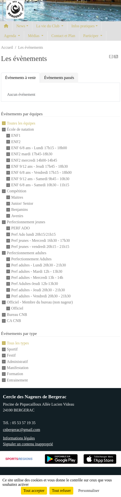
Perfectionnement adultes (26, 253)
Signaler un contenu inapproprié (28, 444)
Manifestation (17, 368)
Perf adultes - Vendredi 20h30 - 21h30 (41, 296)
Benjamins (19, 210)
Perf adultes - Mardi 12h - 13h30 (36, 271)
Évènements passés (59, 78)
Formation (15, 374)
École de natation (20, 129)
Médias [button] (34, 36)
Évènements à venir (20, 78)
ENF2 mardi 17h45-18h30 (31, 154)
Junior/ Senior (22, 203)
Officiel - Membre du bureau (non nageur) (40, 302)
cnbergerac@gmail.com (21, 430)
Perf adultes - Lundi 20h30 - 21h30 (38, 265)
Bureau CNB (17, 314)
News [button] (20, 26)
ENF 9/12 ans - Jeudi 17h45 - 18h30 (39, 166)
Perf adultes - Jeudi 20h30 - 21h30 (38, 290)
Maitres (17, 197)
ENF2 (15, 142)
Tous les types (18, 343)
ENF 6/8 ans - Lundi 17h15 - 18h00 (39, 148)
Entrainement (17, 380)
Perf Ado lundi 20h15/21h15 (33, 234)
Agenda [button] (10, 36)
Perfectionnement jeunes (26, 222)
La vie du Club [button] (48, 26)
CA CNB (14, 321)
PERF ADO (20, 228)
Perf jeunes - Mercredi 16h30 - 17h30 (40, 240)
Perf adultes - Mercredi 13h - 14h (37, 277)
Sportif (12, 349)
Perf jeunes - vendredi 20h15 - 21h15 (40, 247)
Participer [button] (91, 36)
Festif (11, 355)
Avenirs (17, 216)
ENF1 (15, 136)
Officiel (17, 308)
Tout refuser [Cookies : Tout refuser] (61, 490)
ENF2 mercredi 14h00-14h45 (34, 160)
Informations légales (19, 438)
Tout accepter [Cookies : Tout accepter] (33, 490)
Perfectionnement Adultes (31, 259)
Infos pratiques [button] (83, 26)
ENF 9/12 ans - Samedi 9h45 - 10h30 (40, 179)
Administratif (17, 362)
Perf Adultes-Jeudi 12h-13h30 (34, 284)
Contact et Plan (63, 36)
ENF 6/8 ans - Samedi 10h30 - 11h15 (40, 185)
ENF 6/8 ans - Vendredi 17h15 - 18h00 (41, 173)
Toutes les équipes (21, 123)
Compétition (16, 191)
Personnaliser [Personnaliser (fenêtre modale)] (88, 490)
